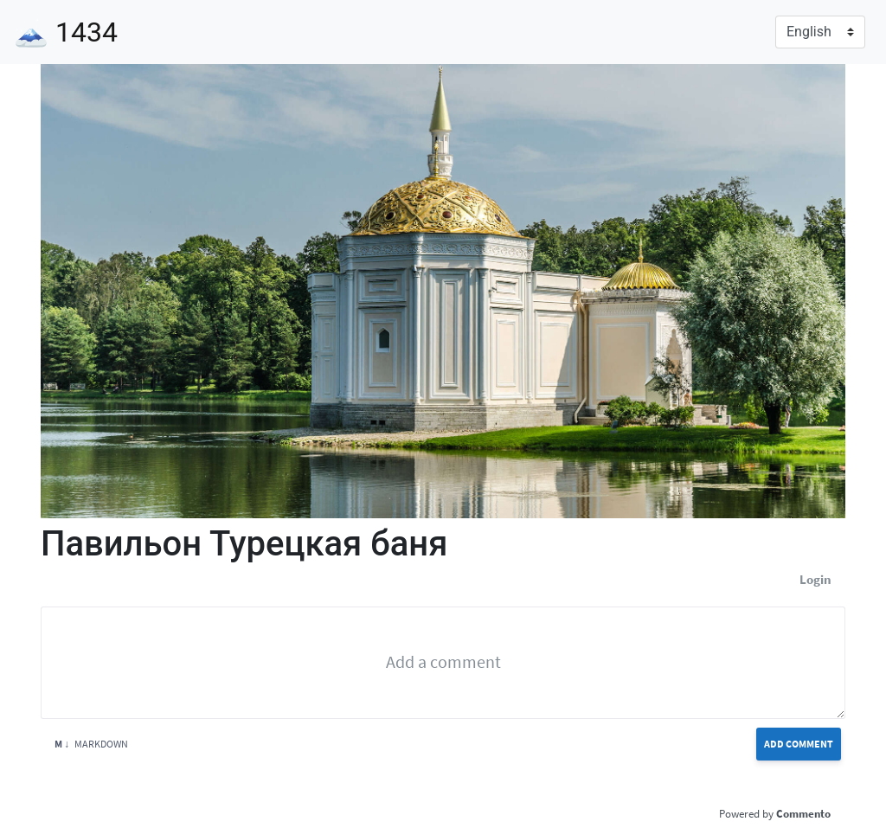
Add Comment (798, 743)
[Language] (820, 32)
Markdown (91, 743)
